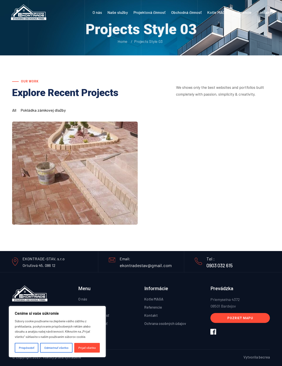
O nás (97, 12)
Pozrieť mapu (240, 318)
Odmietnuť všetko (56, 348)
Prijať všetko (87, 348)
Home (122, 41)
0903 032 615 (219, 265)
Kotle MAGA (217, 12)
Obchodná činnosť (186, 12)
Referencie (242, 12)
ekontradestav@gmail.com (146, 265)
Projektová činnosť (150, 12)
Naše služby (118, 12)
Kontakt (264, 12)
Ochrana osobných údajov (165, 323)
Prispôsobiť (26, 348)
